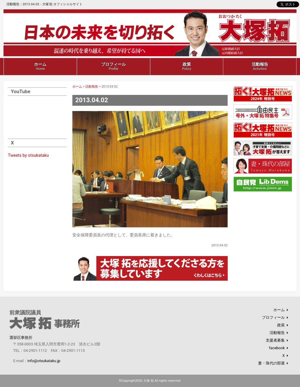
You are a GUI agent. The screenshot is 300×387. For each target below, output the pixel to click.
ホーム (40, 66)
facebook (277, 348)
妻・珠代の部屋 (271, 363)
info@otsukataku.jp (44, 361)
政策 (186, 66)
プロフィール (113, 66)
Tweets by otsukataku (28, 155)
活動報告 (260, 66)
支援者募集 (275, 340)
